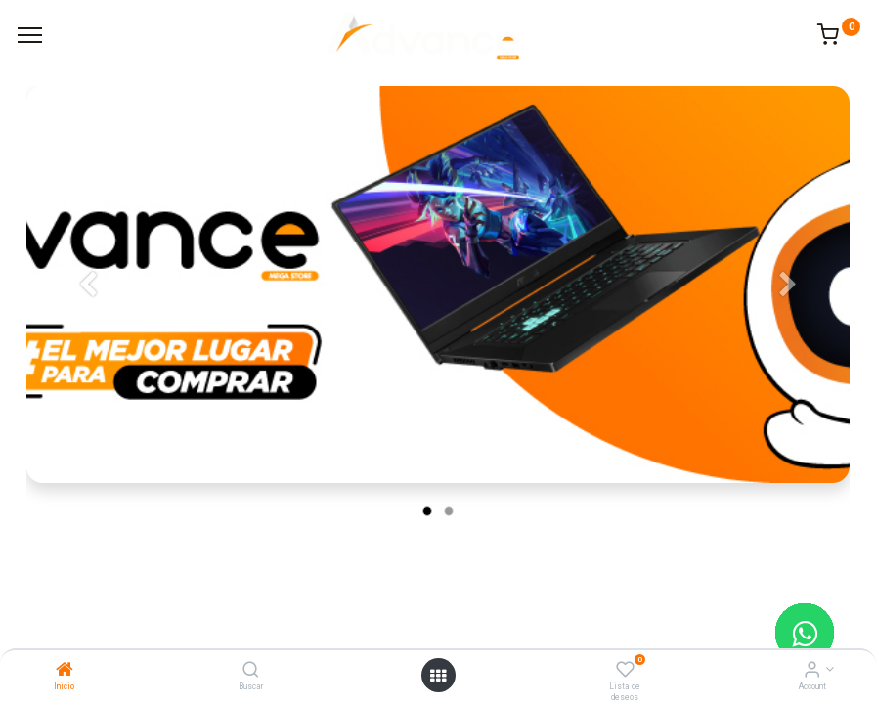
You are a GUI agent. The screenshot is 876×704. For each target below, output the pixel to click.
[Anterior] (88, 316)
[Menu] (30, 35)
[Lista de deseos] (625, 671)
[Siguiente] (788, 316)
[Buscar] (250, 671)
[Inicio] (64, 671)
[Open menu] (438, 675)
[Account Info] (812, 671)
